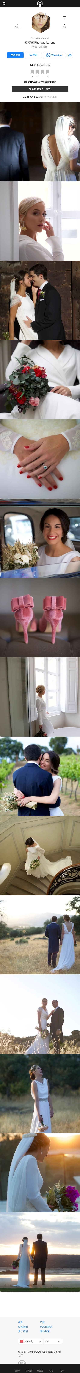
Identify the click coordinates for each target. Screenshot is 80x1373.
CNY (47, 1341)
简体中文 (26, 1341)
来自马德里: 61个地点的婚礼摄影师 (42, 82)
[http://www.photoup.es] (70, 55)
